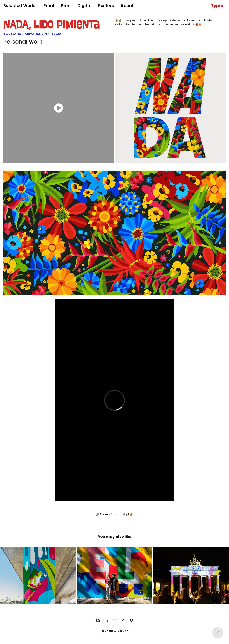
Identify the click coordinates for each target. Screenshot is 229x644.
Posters (106, 6)
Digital (84, 6)
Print (66, 6)
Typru (217, 6)
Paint (48, 6)
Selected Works (20, 6)
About (127, 6)
